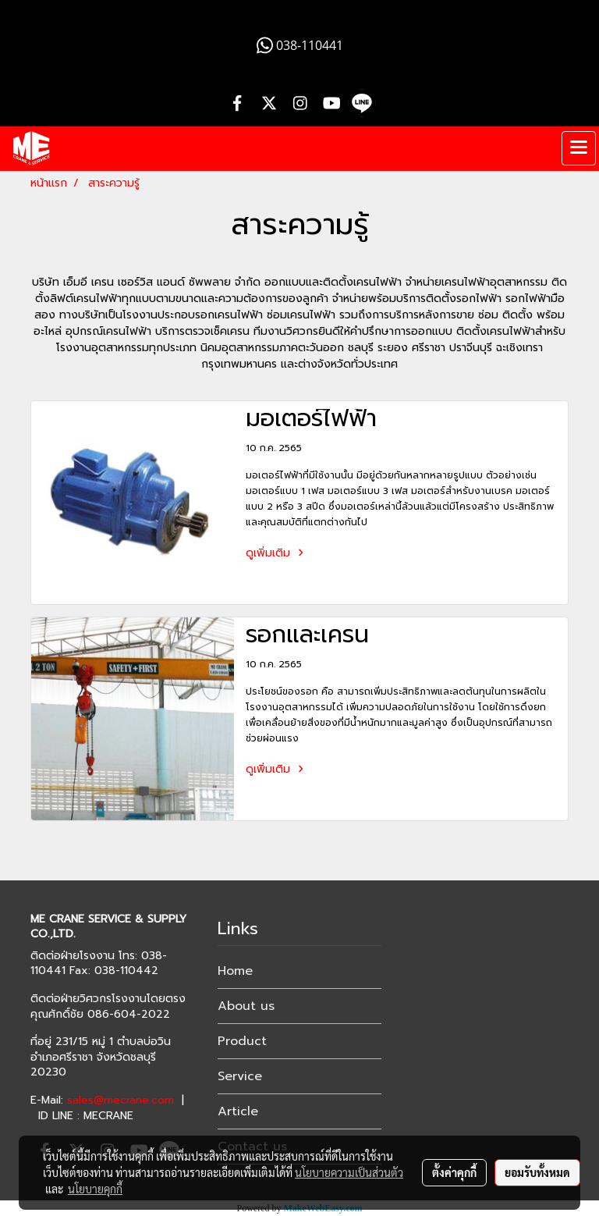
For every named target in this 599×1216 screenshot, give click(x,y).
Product (242, 1041)
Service (240, 1076)
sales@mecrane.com (120, 1100)
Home (235, 971)
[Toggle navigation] (579, 148)
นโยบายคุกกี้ (95, 1189)
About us (246, 1006)
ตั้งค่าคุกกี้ (454, 1172)
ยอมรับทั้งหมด (537, 1172)
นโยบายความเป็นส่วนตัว (349, 1172)
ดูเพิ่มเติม (277, 553)
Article (238, 1111)
